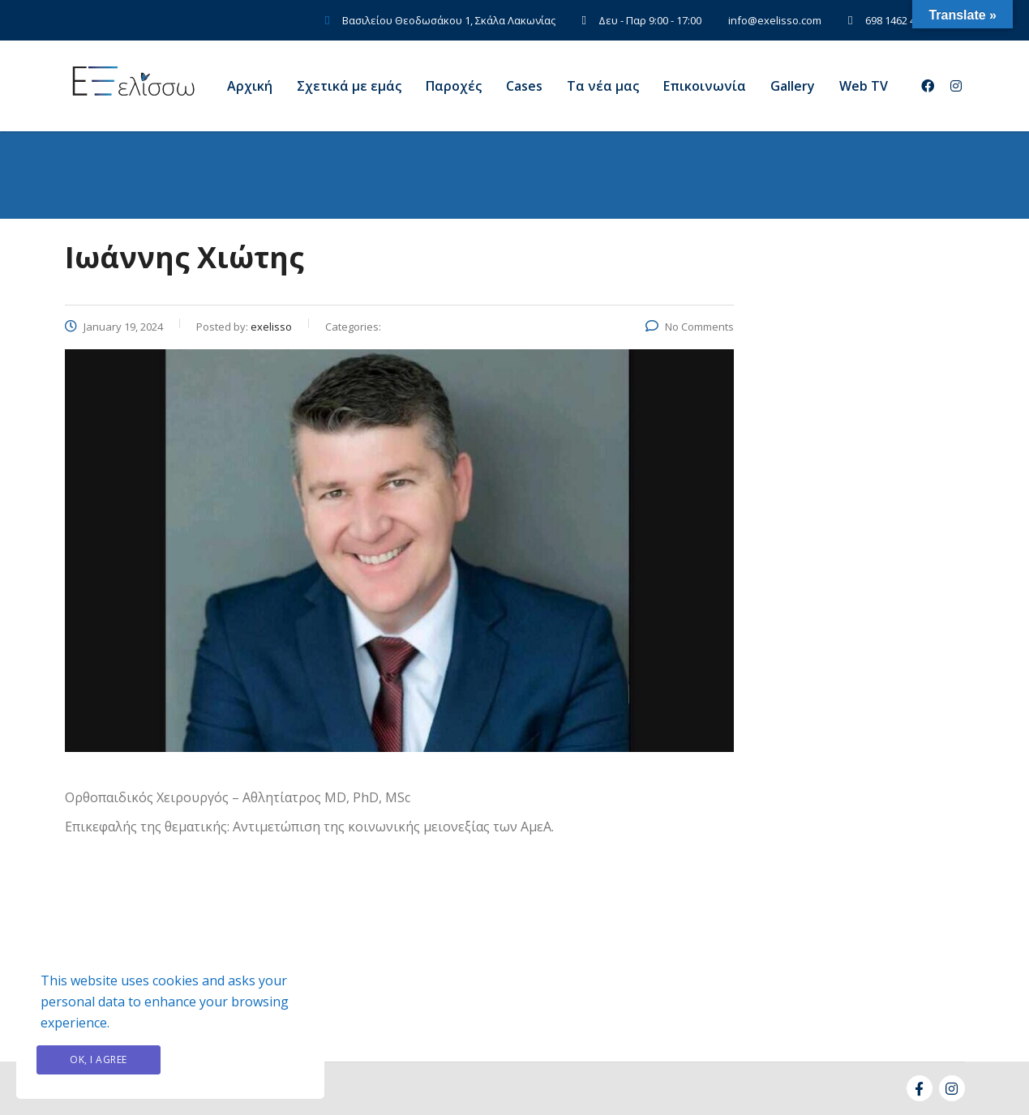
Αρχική (249, 86)
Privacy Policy (238, 1059)
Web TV (863, 86)
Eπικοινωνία (704, 86)
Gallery (792, 86)
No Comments (689, 326)
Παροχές (454, 86)
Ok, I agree (98, 1059)
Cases (524, 86)
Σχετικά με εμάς (349, 86)
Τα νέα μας (603, 86)
